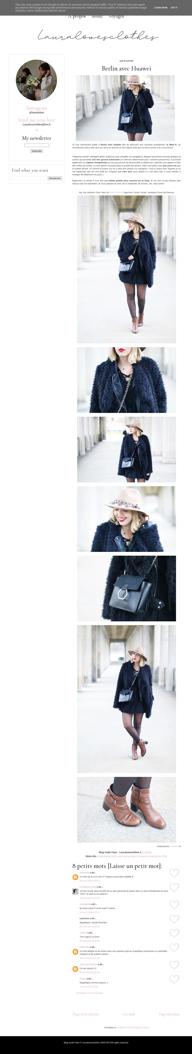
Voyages (116, 16)
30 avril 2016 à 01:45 (90, 958)
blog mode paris (120, 856)
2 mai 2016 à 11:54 (89, 987)
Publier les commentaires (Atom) (133, 1027)
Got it (174, 7)
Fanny (83, 978)
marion (83, 932)
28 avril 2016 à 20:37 (90, 880)
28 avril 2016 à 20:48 (90, 898)
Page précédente (86, 1014)
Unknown (84, 872)
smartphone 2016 (157, 856)
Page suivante (169, 1014)
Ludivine (175, 846)
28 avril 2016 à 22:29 (90, 912)
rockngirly (85, 904)
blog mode (104, 856)
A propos (77, 16)
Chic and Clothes (88, 964)
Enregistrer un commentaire (89, 993)
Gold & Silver (116, 192)
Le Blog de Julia (88, 887)
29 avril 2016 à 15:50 (90, 941)
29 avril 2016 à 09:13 (90, 926)
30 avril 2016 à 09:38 (90, 972)
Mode (97, 16)
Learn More (161, 7)
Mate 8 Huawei (138, 856)
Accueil (128, 1014)
